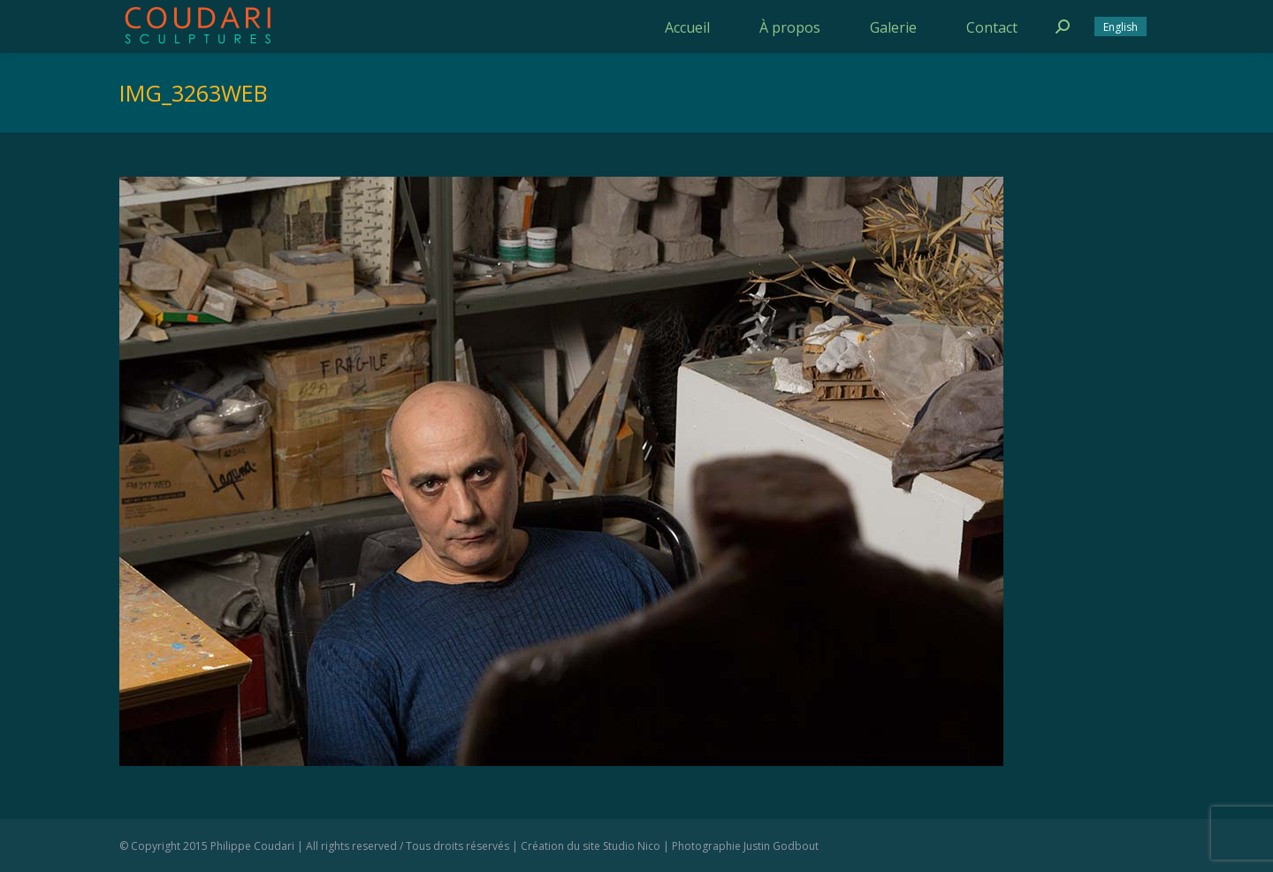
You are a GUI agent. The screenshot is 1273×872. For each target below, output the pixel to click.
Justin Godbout (781, 845)
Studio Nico (631, 845)
